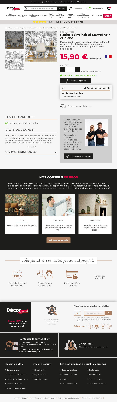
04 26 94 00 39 (39, 342)
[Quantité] (70, 69)
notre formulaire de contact (41, 349)
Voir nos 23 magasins (78, 2)
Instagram (109, 326)
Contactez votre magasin (29, 352)
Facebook (90, 326)
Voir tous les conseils (58, 240)
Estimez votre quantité (91, 71)
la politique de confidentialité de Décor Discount (94, 320)
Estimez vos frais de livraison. (80, 106)
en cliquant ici (102, 347)
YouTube (96, 326)
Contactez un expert (78, 156)
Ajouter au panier (76, 81)
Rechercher (62, 8)
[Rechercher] (45, 8)
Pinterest (103, 326)
